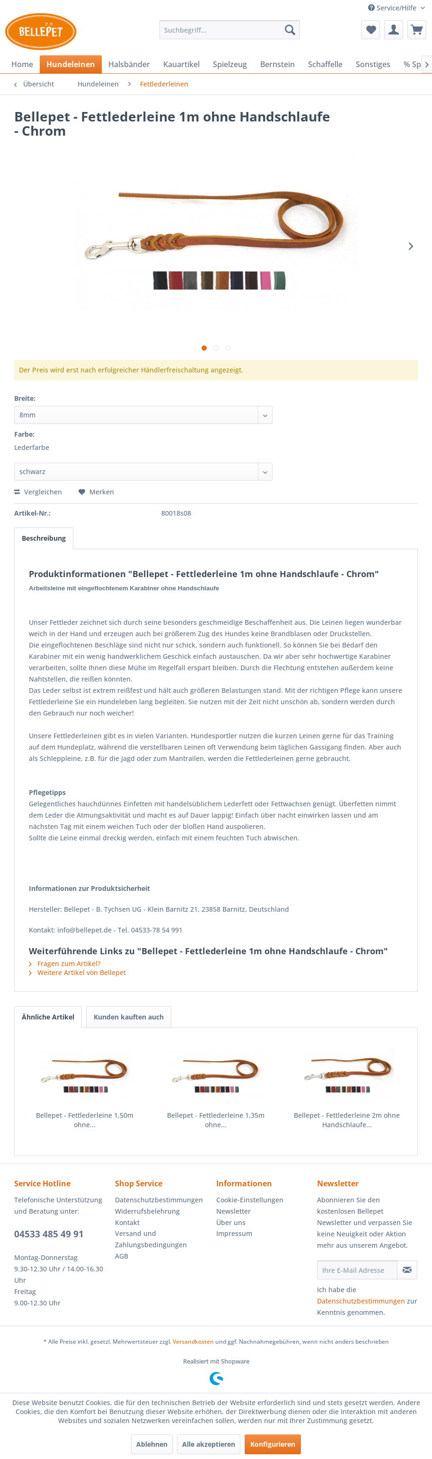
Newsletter (233, 1211)
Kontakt (127, 1222)
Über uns (231, 1222)
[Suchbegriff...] (229, 29)
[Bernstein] (277, 64)
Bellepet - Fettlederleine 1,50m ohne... (84, 1120)
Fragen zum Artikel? (64, 963)
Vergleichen (38, 491)
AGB (121, 1256)
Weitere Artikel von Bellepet (77, 972)
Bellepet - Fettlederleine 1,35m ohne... (215, 1120)
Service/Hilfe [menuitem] (393, 7)
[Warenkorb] (416, 29)
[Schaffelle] (325, 64)
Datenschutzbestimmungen (159, 1199)
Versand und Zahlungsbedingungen (151, 1239)
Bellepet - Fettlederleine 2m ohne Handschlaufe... (347, 1120)
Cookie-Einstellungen (249, 1199)
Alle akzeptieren (208, 1444)
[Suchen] (290, 29)
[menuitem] (229, 29)
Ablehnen (152, 1444)
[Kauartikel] (181, 64)
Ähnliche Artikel (48, 1016)
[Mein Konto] (393, 29)
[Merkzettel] (370, 29)
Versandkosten (193, 1342)
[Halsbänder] (129, 64)
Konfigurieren (272, 1444)
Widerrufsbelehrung (147, 1211)
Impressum (234, 1233)
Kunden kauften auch (129, 1016)
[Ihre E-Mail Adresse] (357, 1269)
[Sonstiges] (373, 64)
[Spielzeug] (230, 64)
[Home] (22, 64)
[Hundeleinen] (71, 64)
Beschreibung (44, 538)
